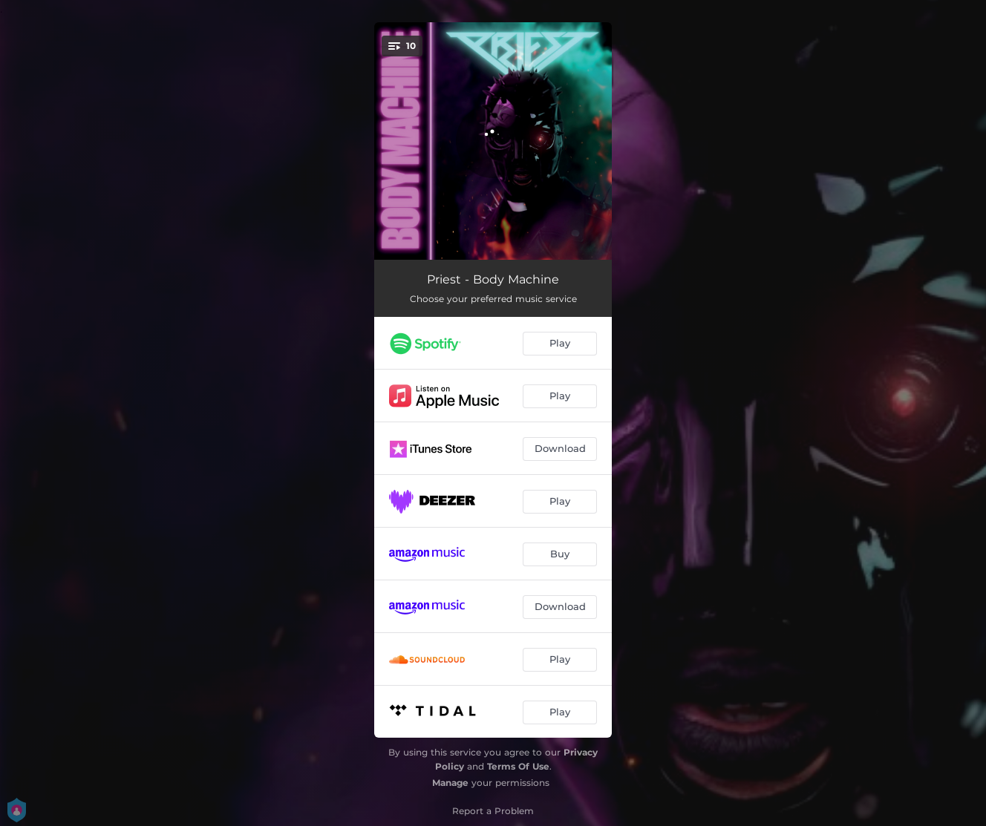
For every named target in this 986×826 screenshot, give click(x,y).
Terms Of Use (518, 766)
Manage (450, 782)
